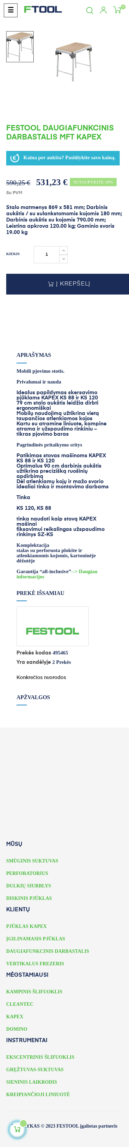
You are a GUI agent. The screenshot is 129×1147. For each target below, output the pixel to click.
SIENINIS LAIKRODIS (31, 1082)
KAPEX (14, 1016)
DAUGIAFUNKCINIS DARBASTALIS (47, 951)
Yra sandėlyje (34, 662)
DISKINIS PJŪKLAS (29, 898)
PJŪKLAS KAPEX (26, 926)
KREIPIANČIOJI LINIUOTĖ (38, 1094)
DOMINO (17, 1029)
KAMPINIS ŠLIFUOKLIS (34, 991)
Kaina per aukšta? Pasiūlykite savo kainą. (63, 158)
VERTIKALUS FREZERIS (35, 963)
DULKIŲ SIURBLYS (28, 885)
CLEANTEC (19, 1004)
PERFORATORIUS (27, 873)
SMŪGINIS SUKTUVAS (32, 861)
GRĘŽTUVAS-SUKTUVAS (35, 1069)
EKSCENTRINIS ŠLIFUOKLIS (40, 1057)
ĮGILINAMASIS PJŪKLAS (35, 938)
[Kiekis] (47, 254)
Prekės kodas (34, 653)
